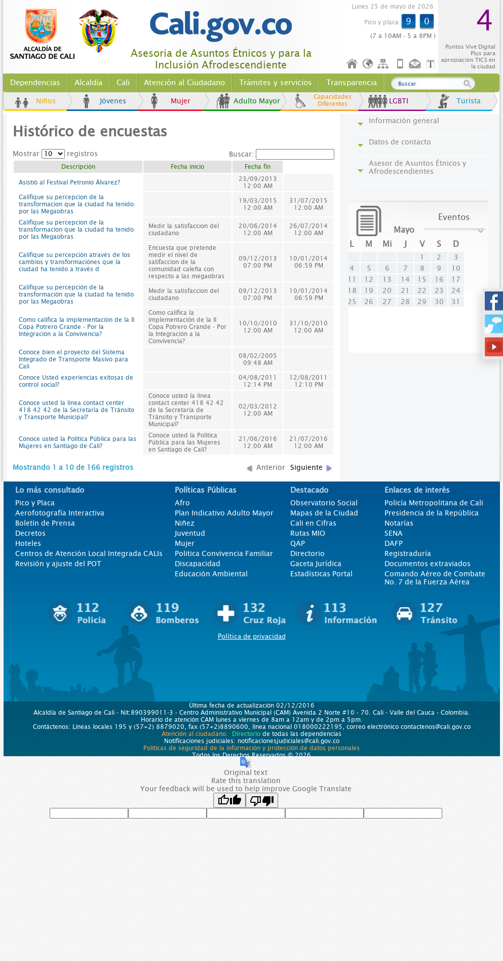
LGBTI (398, 101)
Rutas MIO (307, 533)
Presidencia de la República (431, 513)
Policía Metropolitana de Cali (433, 503)
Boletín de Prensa (45, 523)
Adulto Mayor (257, 101)
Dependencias (35, 82)
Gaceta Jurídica (315, 564)
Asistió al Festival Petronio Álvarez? (69, 182)
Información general (404, 121)
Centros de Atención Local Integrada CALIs (89, 553)
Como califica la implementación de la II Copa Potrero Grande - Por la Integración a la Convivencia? (76, 327)
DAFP (393, 543)
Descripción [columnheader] (78, 166)
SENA (393, 533)
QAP (297, 543)
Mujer (180, 101)
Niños (46, 101)
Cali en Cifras (313, 523)
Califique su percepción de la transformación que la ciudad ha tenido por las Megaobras (76, 294)
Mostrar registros (55, 154)
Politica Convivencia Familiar (224, 553)
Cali (123, 82)
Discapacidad (197, 564)
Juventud (190, 533)
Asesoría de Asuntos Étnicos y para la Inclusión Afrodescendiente (221, 59)
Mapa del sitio (384, 64)
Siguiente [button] (306, 467)
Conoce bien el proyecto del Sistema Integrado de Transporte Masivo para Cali (73, 359)
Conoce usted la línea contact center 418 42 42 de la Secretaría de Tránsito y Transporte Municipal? (76, 410)
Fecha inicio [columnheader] (187, 166)
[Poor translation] (262, 800)
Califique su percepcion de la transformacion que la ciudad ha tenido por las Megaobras (76, 204)
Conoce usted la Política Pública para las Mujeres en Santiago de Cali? (77, 442)
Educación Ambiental (211, 574)
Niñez (185, 523)
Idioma (368, 64)
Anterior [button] (270, 467)
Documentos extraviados (427, 564)
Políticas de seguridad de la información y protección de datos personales (251, 748)
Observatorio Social (324, 503)
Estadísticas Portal (321, 574)
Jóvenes (113, 101)
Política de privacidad (252, 636)
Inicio (352, 64)
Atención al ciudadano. (195, 733)
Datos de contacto (400, 142)
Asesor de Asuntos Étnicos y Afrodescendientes (417, 167)
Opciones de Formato (432, 64)
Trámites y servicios (275, 82)
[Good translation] (229, 800)
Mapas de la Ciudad (324, 513)
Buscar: (281, 154)
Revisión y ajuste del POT (58, 564)
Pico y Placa (35, 503)
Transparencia (351, 82)
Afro (182, 503)
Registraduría (407, 553)
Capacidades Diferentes (333, 100)
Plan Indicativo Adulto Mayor (224, 513)
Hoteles (28, 543)
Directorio (307, 553)
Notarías (398, 523)
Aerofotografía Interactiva (59, 513)
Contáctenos (416, 64)
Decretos (30, 533)
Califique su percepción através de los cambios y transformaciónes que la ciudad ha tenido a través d (74, 262)
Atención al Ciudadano (184, 82)
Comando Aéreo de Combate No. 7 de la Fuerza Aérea (434, 578)
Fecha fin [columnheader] (257, 166)
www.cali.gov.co (69, 34)
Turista (468, 101)
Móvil (400, 64)
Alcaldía (88, 82)
